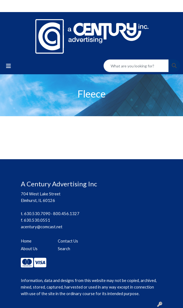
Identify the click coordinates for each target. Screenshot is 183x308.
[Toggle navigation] (8, 66)
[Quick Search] (136, 65)
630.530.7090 (37, 213)
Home (26, 241)
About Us (29, 248)
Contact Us (68, 241)
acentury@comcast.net (41, 226)
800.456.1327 (66, 213)
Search (64, 248)
